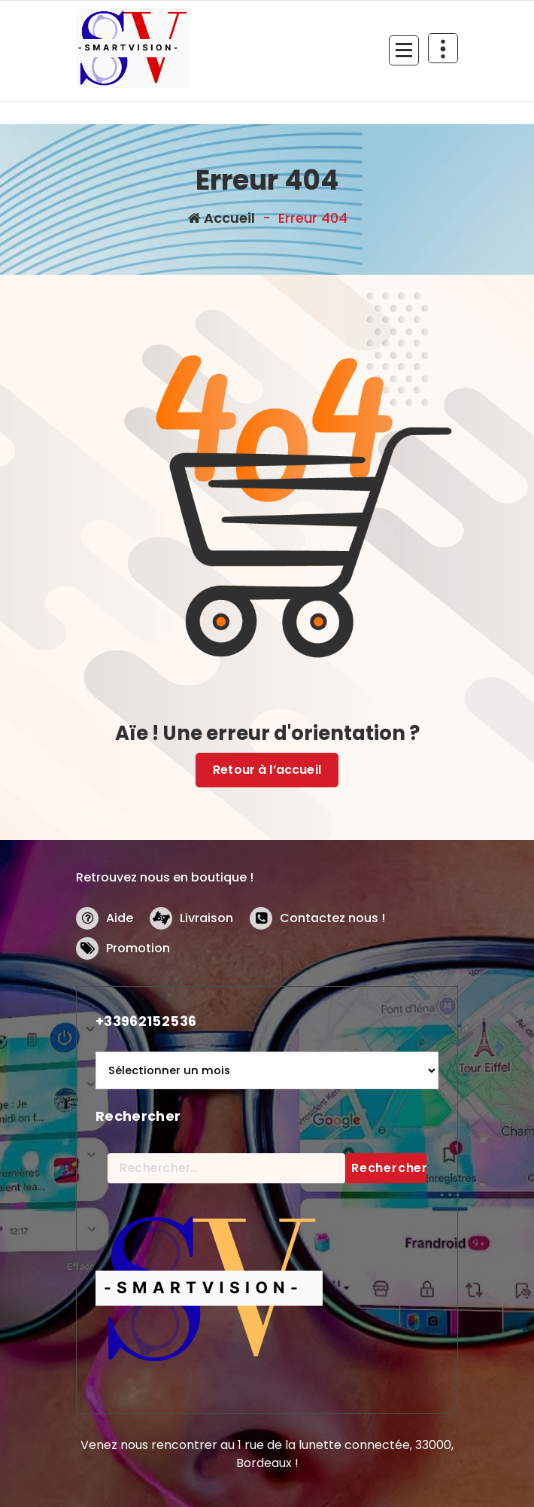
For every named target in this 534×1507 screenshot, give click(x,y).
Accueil (221, 218)
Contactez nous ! (332, 918)
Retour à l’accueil (267, 769)
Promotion (138, 948)
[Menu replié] (404, 50)
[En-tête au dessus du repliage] (443, 48)
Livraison (206, 918)
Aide (119, 918)
